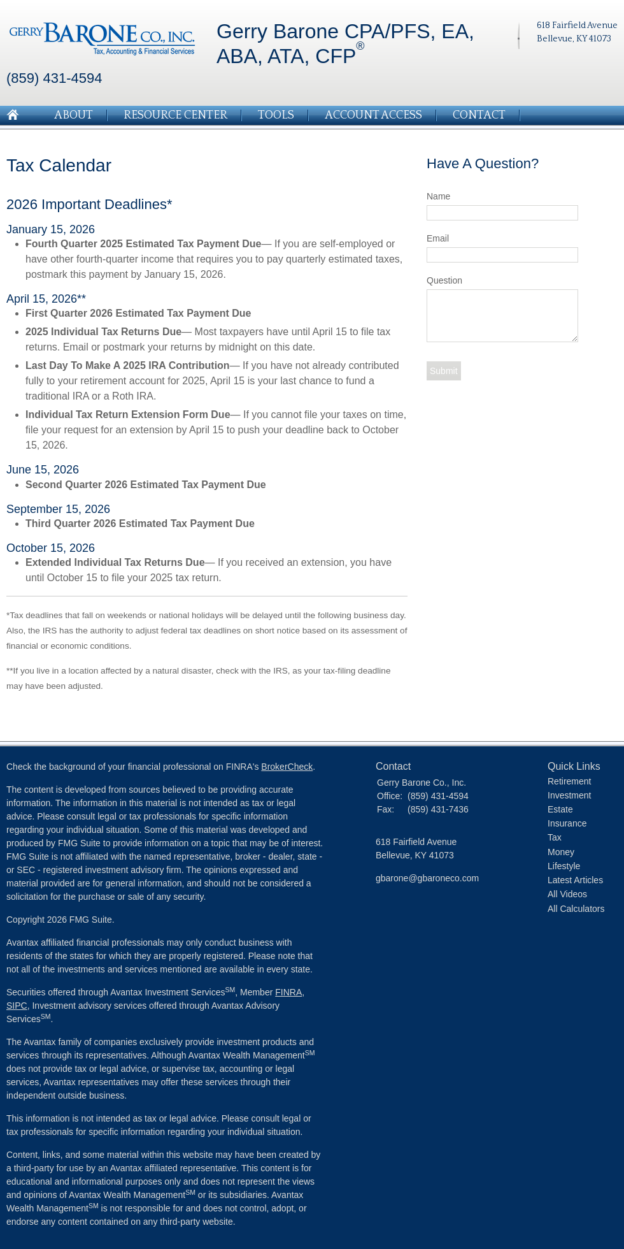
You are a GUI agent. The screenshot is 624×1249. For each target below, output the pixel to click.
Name (438, 196)
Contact (479, 115)
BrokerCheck (287, 767)
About (73, 115)
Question (444, 280)
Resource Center (175, 115)
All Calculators (576, 909)
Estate (560, 809)
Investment (569, 795)
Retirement (569, 781)
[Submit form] (444, 370)
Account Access (373, 115)
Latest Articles (575, 880)
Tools (276, 115)
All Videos (567, 894)
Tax (555, 837)
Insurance (567, 823)
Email (438, 238)
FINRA (288, 992)
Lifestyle (564, 866)
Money (561, 852)
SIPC (16, 1005)
